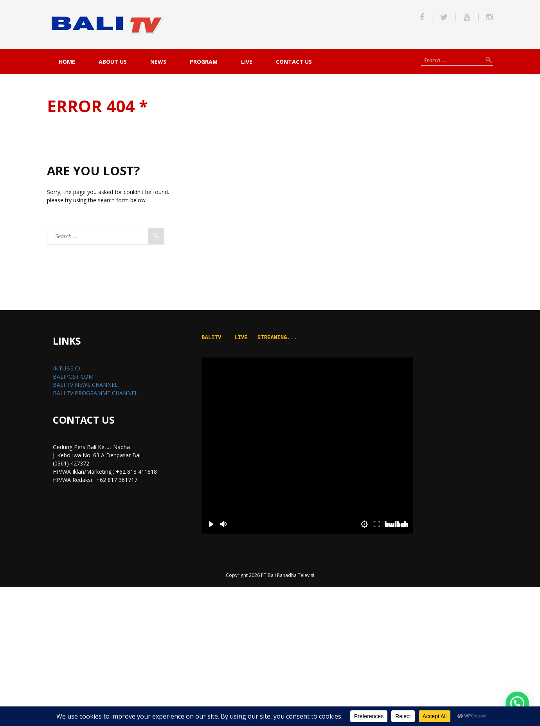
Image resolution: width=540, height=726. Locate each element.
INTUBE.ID (66, 368)
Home (67, 61)
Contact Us (294, 61)
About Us (113, 61)
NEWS (158, 61)
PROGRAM (204, 61)
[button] (517, 703)
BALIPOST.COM (73, 376)
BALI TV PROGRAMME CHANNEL (95, 393)
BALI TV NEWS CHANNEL (85, 384)
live (246, 61)
